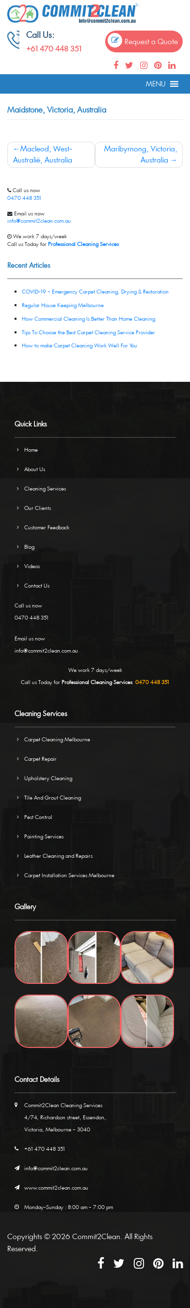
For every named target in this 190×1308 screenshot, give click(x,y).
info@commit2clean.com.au (39, 220)
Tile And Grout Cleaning (52, 797)
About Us (34, 469)
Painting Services (43, 836)
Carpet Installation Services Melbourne (69, 875)
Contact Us (36, 585)
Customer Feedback (46, 527)
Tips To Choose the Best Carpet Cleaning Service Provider (88, 332)
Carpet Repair (40, 758)
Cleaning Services (45, 488)
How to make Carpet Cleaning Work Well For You (79, 345)
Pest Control (38, 816)
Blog (29, 546)
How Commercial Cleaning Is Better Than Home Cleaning (88, 318)
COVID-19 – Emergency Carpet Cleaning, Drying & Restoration (95, 291)
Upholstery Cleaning (48, 778)
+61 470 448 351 (53, 49)
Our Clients (37, 507)
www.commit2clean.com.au (56, 1187)
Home (31, 449)
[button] (156, 84)
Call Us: (40, 34)
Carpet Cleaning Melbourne (57, 739)
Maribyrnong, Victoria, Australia (140, 154)
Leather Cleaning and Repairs (58, 855)
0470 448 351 (24, 197)
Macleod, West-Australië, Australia (43, 154)
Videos (32, 566)
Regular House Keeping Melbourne (63, 305)
